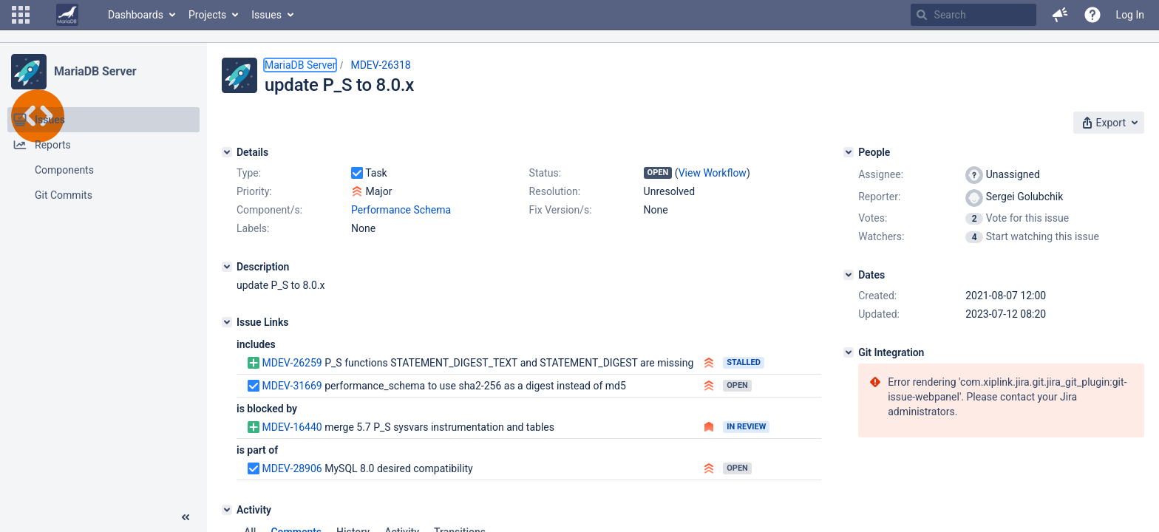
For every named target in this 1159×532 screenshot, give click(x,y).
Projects (207, 15)
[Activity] (227, 510)
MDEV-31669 (292, 386)
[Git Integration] (848, 352)
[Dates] (848, 275)
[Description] (227, 267)
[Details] (227, 152)
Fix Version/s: (560, 210)
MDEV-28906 (292, 468)
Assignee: (880, 174)
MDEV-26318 (380, 65)
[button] (20, 15)
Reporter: (879, 196)
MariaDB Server (95, 71)
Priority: (254, 191)
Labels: (253, 228)
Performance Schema (401, 210)
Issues (266, 15)
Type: (249, 173)
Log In (1130, 15)
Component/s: (269, 210)
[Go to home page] (67, 15)
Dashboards (135, 15)
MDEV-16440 (292, 427)
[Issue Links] (227, 322)
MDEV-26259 (292, 363)
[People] (848, 152)
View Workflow (713, 173)
